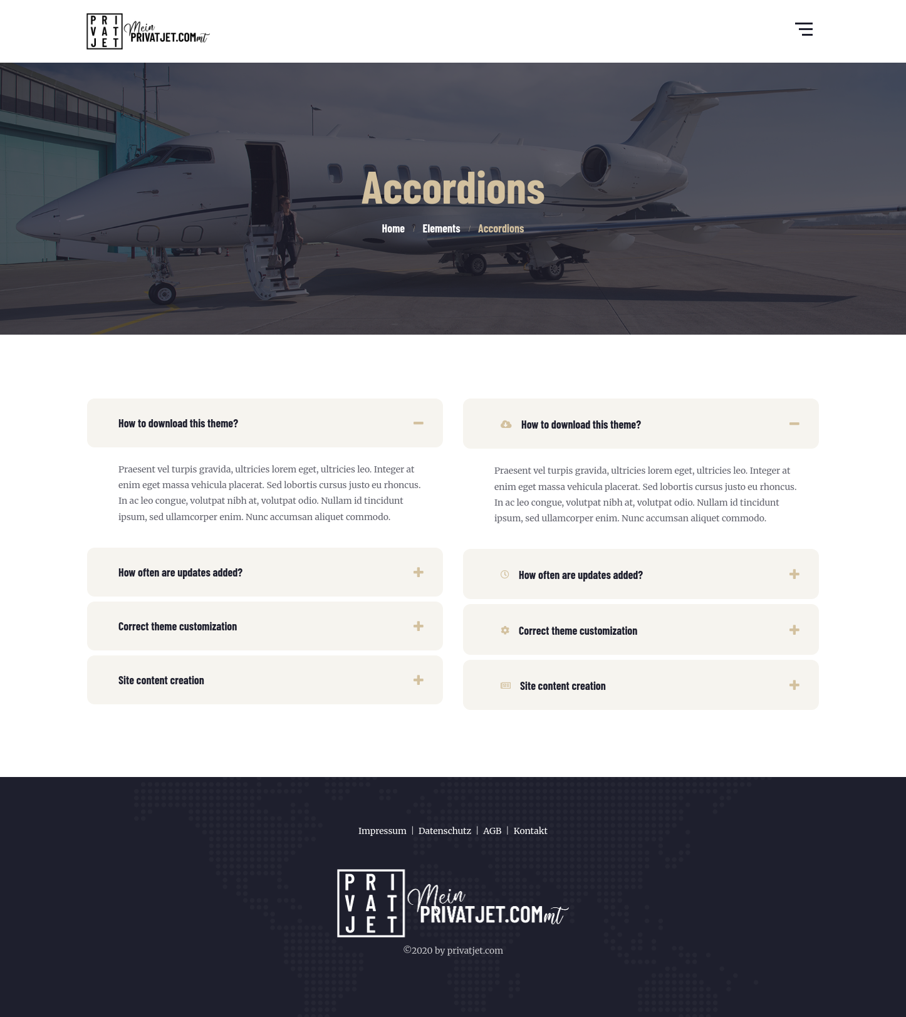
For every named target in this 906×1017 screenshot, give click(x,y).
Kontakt (531, 831)
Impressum (382, 831)
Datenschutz (445, 831)
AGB (492, 831)
